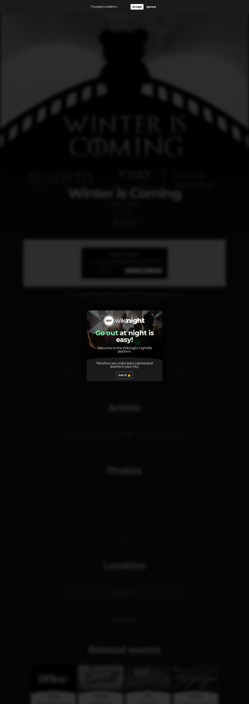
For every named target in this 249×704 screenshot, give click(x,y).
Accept (137, 6)
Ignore (151, 6)
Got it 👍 (124, 375)
